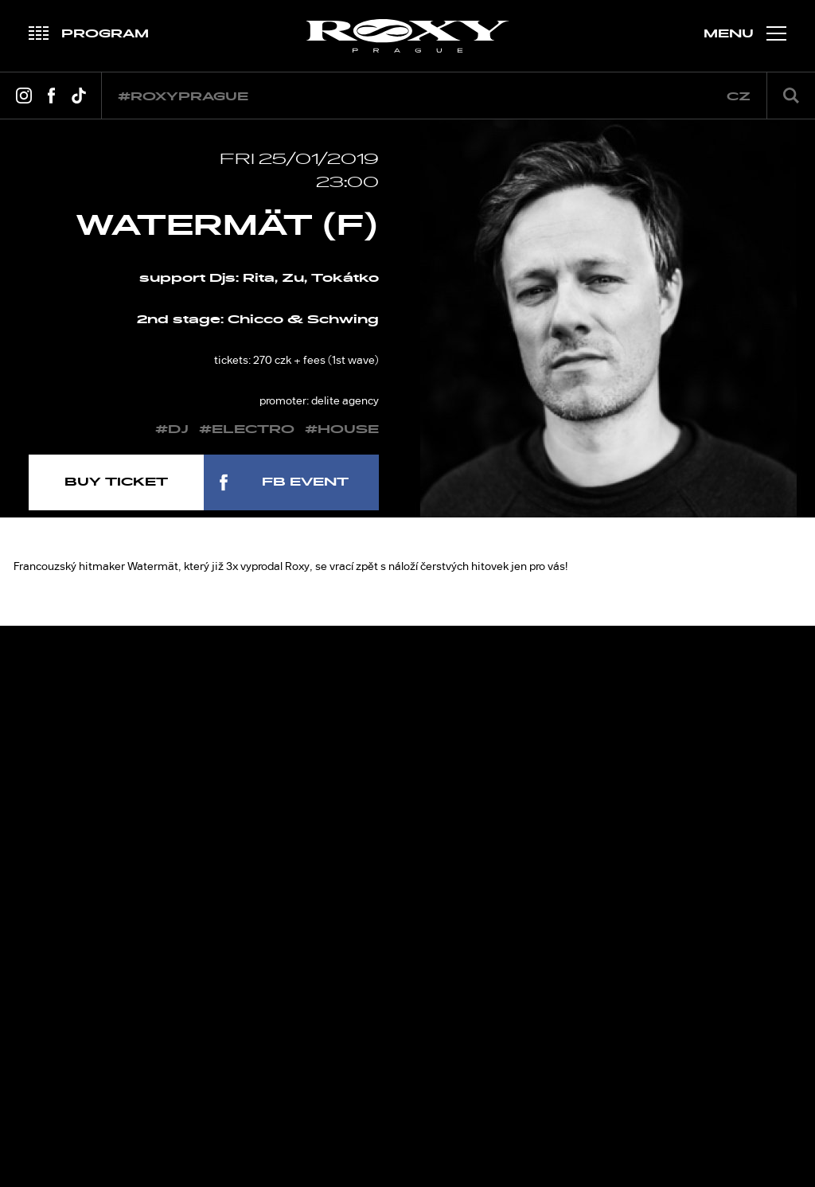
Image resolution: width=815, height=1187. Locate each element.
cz (739, 96)
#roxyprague (183, 96)
